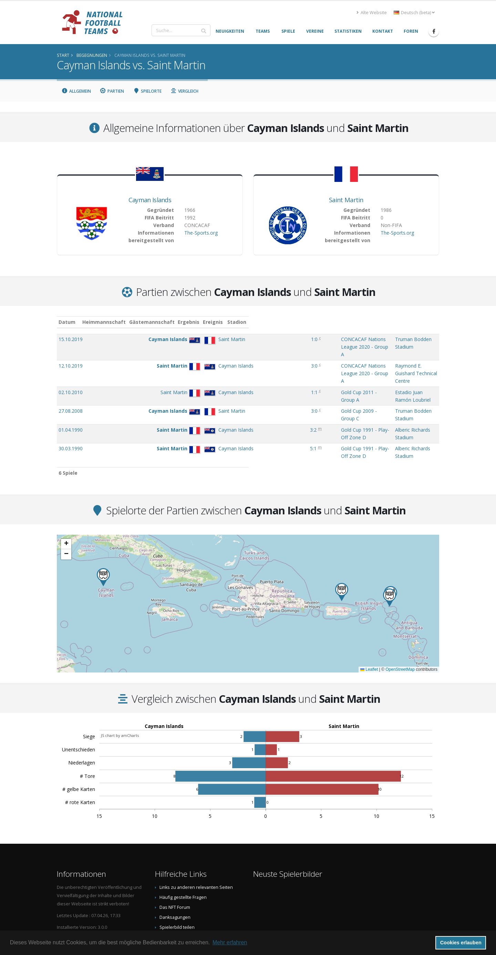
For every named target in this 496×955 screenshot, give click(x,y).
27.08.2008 (71, 375)
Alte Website (371, 13)
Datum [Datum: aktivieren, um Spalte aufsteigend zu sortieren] (67, 322)
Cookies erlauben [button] (461, 942)
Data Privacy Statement (182, 891)
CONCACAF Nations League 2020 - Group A (289, 339)
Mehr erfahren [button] (230, 942)
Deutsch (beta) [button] (414, 13)
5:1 (224, 399)
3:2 (224, 387)
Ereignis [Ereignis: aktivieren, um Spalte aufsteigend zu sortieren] (250, 322)
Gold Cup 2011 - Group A (268, 363)
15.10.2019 (71, 339)
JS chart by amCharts (120, 678)
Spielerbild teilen (177, 871)
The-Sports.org (201, 232)
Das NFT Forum (174, 851)
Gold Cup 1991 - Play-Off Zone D (277, 387)
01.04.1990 (71, 387)
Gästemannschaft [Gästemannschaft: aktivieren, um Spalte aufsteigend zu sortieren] (182, 322)
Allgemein (76, 91)
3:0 (224, 351)
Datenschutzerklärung (182, 881)
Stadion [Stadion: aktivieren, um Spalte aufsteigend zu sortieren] (356, 322)
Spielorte (147, 91)
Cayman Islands (149, 200)
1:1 (224, 363)
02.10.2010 (71, 363)
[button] (389, 541)
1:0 (224, 339)
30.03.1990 (71, 399)
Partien (112, 91)
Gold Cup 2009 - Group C (268, 375)
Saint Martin (346, 200)
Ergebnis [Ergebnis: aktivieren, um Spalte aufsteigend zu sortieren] (225, 322)
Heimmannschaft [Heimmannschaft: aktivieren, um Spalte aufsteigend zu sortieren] (134, 322)
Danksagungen (174, 861)
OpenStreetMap (400, 612)
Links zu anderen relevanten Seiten (196, 831)
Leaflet (369, 612)
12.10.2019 (71, 351)
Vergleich (184, 91)
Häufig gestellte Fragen (183, 841)
